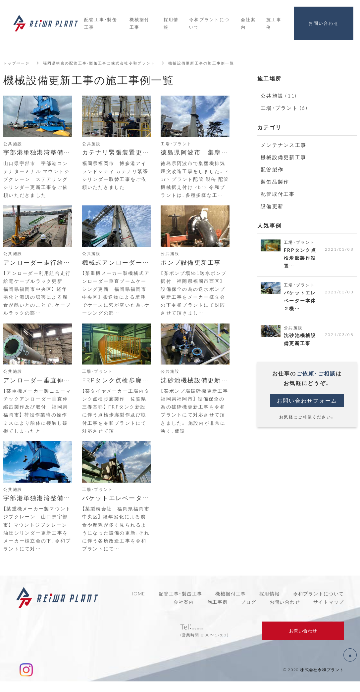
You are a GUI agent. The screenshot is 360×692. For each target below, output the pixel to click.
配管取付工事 (278, 193)
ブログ (248, 612)
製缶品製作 (275, 181)
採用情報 (269, 604)
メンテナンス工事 (283, 145)
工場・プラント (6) (284, 107)
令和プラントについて (318, 604)
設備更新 (272, 206)
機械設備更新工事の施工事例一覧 (214, 63)
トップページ (17, 63)
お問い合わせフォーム (307, 404)
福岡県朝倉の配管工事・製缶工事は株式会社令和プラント (105, 63)
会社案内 (184, 612)
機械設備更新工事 (283, 157)
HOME (137, 604)
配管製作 (272, 169)
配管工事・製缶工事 (180, 604)
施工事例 (217, 612)
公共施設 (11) (279, 95)
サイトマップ (328, 612)
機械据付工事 (230, 604)
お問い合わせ (285, 612)
